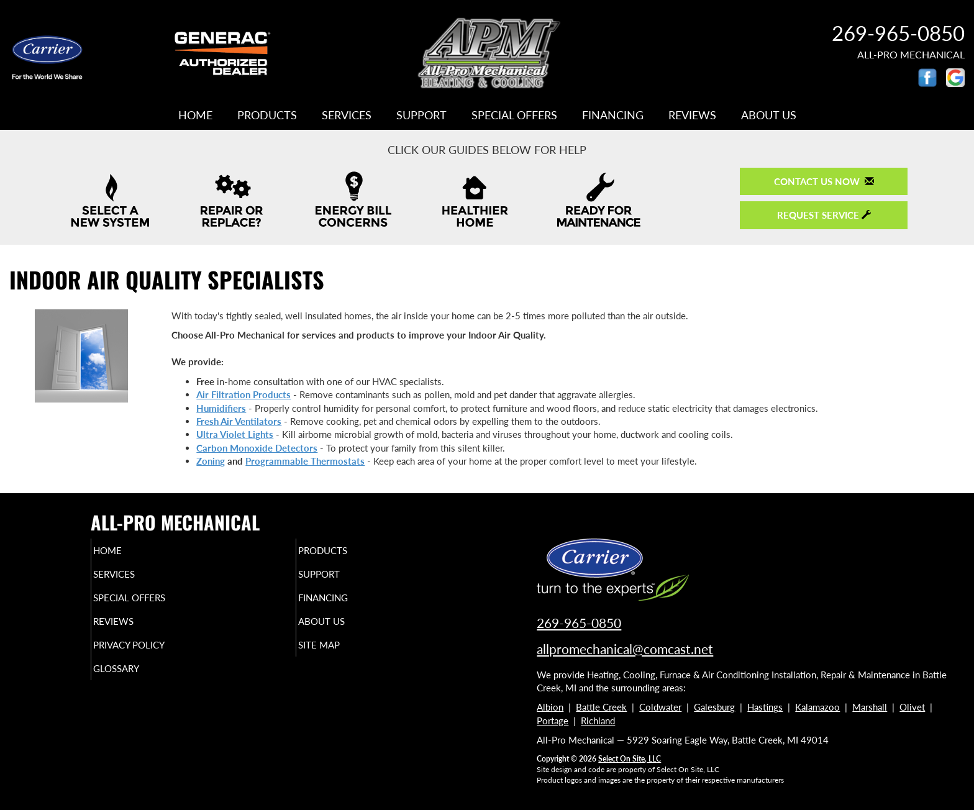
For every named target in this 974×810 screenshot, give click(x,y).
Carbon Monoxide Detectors (256, 447)
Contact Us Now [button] (824, 181)
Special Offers (514, 115)
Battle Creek (601, 706)
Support (421, 115)
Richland (598, 720)
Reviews (692, 115)
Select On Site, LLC (629, 758)
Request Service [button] (824, 215)
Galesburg (714, 706)
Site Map (340, 656)
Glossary (137, 682)
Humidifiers (221, 408)
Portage (552, 720)
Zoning (210, 460)
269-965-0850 (579, 622)
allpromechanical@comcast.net (625, 649)
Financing (613, 115)
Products (267, 115)
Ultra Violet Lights (234, 434)
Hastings (765, 706)
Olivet (912, 706)
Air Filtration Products (243, 394)
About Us (768, 115)
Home (195, 115)
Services (346, 115)
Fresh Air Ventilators (238, 421)
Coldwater (660, 706)
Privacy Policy (153, 656)
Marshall (869, 706)
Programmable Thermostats (305, 460)
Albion (550, 706)
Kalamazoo (817, 706)
